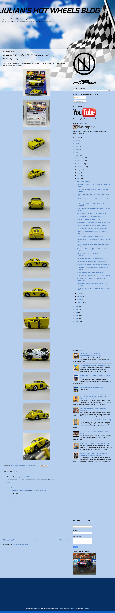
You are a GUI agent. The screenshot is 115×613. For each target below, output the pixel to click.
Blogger (86, 608)
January (80, 302)
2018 (77, 309)
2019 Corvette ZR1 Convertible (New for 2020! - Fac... (94, 222)
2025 (77, 140)
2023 (77, 146)
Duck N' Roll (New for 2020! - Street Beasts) (91, 225)
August (80, 170)
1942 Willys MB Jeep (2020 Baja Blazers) (90, 258)
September (81, 167)
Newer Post (8, 540)
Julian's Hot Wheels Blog (20, 490)
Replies (12, 487)
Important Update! (83, 181)
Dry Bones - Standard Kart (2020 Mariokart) (92, 261)
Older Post (64, 540)
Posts (77, 97)
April (79, 293)
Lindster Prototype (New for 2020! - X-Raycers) (93, 228)
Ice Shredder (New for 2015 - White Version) (95, 365)
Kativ (72, 608)
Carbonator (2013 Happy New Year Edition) (94, 443)
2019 (77, 306)
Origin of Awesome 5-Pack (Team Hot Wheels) (95, 420)
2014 (77, 321)
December (81, 158)
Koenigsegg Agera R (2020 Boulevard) (90, 272)
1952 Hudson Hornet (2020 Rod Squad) (90, 236)
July (78, 173)
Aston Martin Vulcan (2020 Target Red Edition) (92, 213)
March (79, 296)
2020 (77, 155)
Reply (9, 482)
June (79, 176)
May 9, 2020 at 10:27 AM (38, 490)
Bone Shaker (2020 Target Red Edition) (90, 216)
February (80, 299)
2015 (77, 318)
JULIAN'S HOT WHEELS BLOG (49, 10)
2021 (77, 152)
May (79, 179)
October (80, 164)
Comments (78, 101)
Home (36, 540)
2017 (77, 312)
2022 (77, 149)
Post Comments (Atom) (20, 544)
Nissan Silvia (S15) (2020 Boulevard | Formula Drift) (93, 264)
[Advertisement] (53, 37)
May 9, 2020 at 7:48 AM (24, 477)
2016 (77, 315)
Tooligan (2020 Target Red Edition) (88, 219)
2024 (77, 143)
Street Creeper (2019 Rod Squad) (91, 387)
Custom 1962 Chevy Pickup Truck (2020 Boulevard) (94, 275)
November (81, 161)
